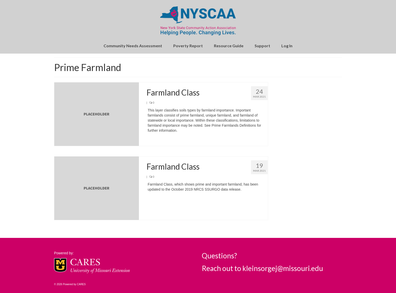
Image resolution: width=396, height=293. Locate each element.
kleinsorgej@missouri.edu (282, 268)
